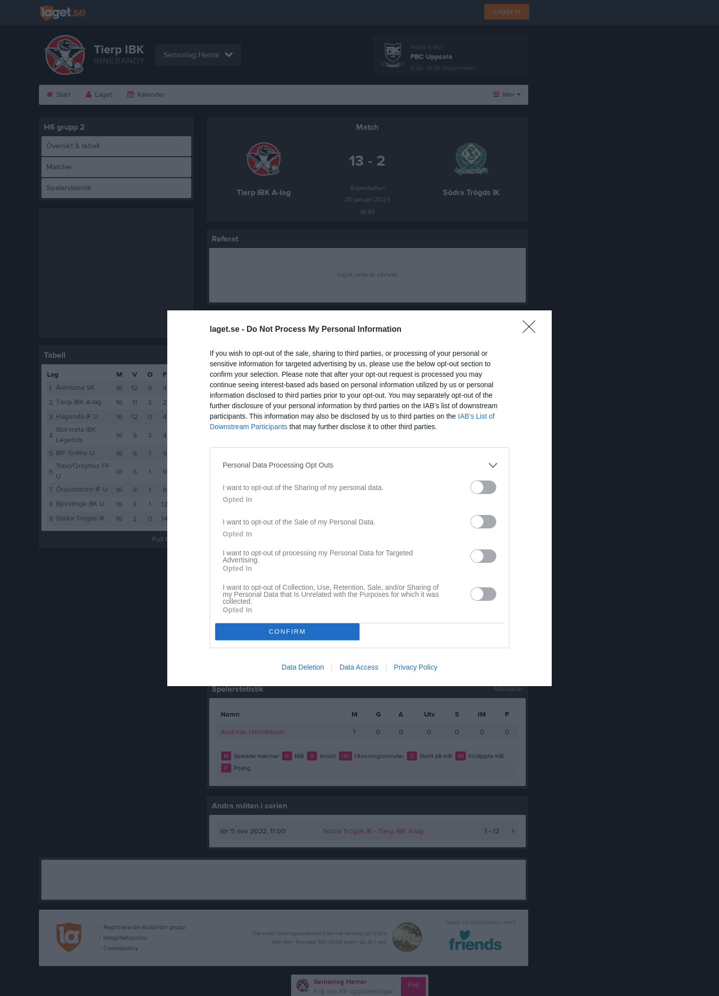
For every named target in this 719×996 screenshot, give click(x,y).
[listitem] (359, 465)
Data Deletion (303, 667)
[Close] (532, 329)
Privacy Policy (415, 667)
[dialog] (359, 498)
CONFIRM (287, 631)
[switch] (483, 487)
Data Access (359, 667)
